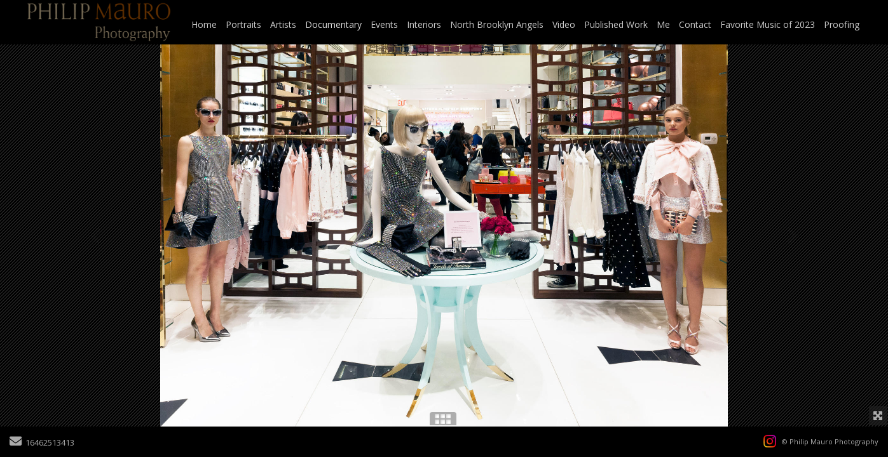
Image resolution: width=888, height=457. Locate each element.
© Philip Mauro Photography (830, 441)
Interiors (424, 24)
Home (204, 24)
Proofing (841, 24)
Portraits (243, 24)
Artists (283, 24)
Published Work (616, 24)
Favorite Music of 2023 (767, 24)
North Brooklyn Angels (496, 24)
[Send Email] (16, 442)
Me (663, 24)
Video (563, 24)
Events (384, 24)
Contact (695, 24)
